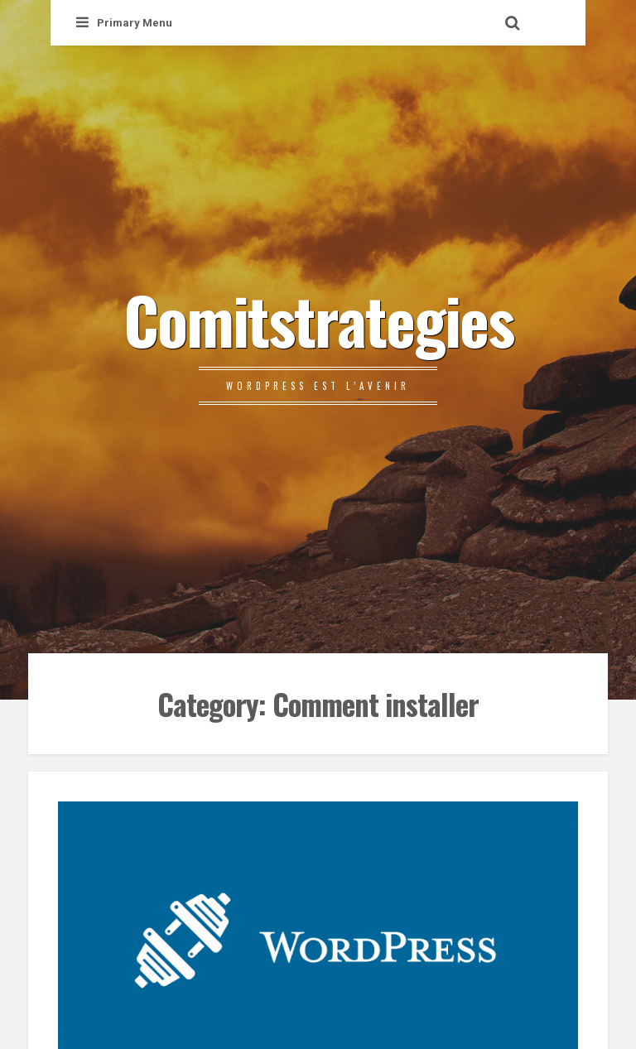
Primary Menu (124, 23)
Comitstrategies (318, 319)
